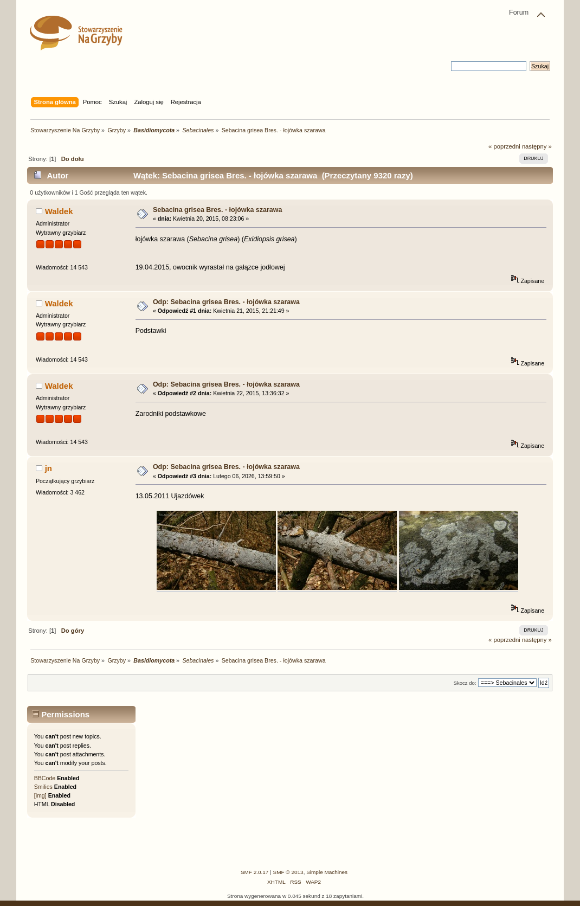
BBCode (44, 778)
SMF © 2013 (288, 872)
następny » (537, 146)
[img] (40, 795)
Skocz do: (465, 683)
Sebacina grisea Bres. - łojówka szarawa (217, 210)
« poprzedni (504, 146)
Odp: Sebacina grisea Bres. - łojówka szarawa (226, 302)
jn (48, 468)
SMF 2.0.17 (255, 872)
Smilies (43, 786)
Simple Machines (326, 872)
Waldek (59, 211)
